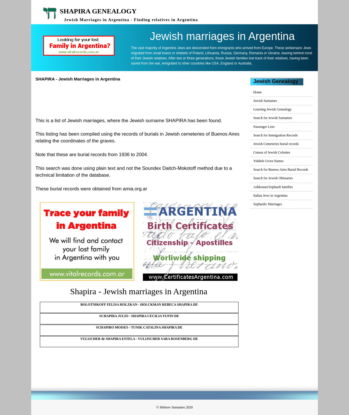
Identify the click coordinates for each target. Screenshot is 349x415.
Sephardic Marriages (267, 204)
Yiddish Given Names (268, 161)
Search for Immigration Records (275, 135)
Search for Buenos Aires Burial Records (280, 170)
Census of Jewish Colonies (271, 152)
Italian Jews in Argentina (270, 196)
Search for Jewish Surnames (272, 118)
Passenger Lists (263, 127)
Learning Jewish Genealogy (272, 109)
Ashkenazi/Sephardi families (273, 187)
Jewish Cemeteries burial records (276, 144)
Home (257, 92)
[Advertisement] (141, 99)
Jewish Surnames (265, 101)
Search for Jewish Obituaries (273, 178)
